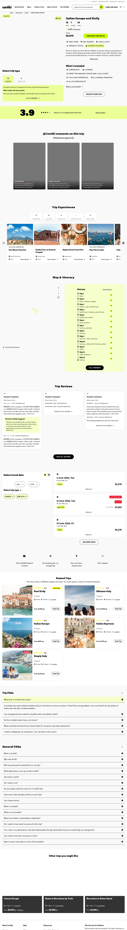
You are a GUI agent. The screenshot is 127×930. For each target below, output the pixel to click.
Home (11, 12)
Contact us (94, 1)
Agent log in (121, 1)
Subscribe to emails (103, 1)
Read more (30, 414)
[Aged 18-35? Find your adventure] (88, 7)
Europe (27, 12)
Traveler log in (113, 1)
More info (88, 489)
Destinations (19, 12)
